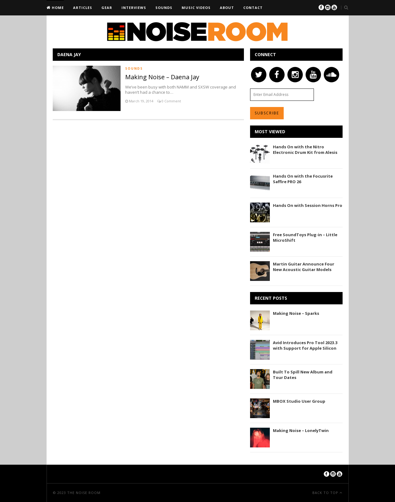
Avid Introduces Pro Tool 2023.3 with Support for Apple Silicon (305, 345)
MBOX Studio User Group (299, 401)
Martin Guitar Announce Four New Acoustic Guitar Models (303, 266)
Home (57, 7)
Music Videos (196, 7)
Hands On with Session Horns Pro (307, 205)
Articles (82, 7)
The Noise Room (84, 492)
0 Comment (171, 101)
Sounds (163, 7)
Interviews (133, 7)
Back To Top (325, 492)
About (227, 7)
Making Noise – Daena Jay (162, 77)
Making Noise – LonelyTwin (301, 430)
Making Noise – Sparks (296, 313)
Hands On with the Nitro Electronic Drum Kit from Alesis (305, 149)
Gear (106, 7)
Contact (253, 7)
